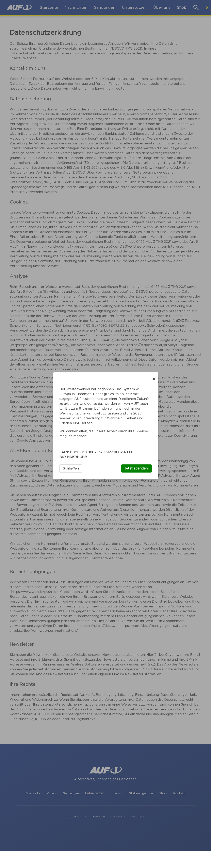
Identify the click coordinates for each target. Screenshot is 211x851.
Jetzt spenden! (136, 468)
